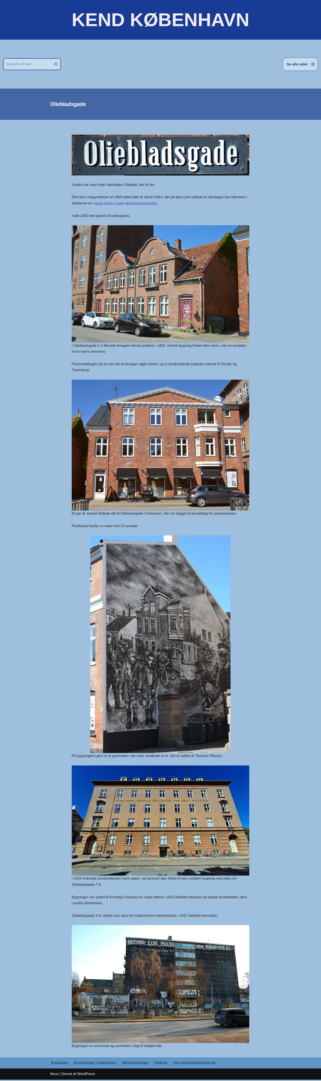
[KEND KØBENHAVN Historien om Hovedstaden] (160, 20)
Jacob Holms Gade (109, 203)
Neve (54, 1075)
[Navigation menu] (300, 64)
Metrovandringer (136, 1064)
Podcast (161, 1064)
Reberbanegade (143, 203)
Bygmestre (59, 1064)
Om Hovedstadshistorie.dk (195, 1064)
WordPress (86, 1075)
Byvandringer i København (95, 1064)
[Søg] (27, 64)
